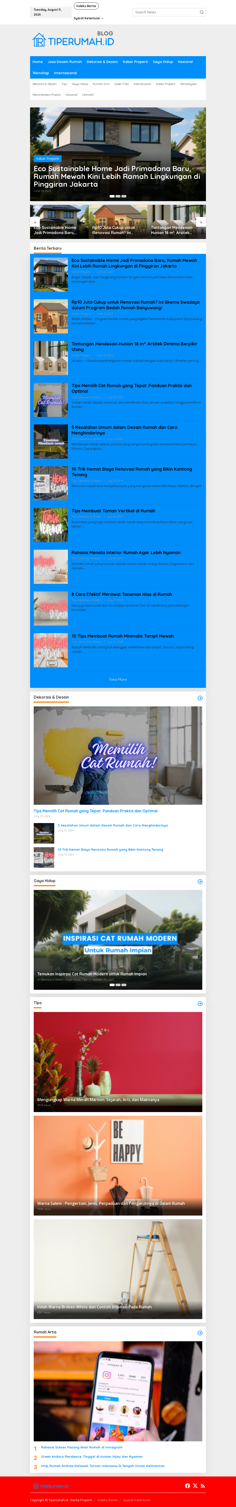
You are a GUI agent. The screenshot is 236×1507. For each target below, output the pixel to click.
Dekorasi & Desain (89, 397)
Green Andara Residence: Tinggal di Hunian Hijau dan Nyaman (92, 1456)
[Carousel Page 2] (118, 196)
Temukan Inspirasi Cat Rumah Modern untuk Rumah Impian (92, 973)
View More (118, 679)
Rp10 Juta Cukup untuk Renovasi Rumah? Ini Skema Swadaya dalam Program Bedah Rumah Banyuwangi (114, 230)
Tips (74, 397)
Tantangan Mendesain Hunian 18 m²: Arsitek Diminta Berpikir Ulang (172, 230)
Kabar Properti (47, 158)
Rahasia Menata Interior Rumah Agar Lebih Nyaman (126, 552)
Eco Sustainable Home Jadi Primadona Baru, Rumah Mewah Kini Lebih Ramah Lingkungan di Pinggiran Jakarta (117, 176)
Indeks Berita (108, 1500)
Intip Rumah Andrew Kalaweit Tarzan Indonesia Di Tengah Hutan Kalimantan (103, 1466)
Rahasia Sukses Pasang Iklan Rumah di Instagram (81, 1447)
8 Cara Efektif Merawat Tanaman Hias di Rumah (122, 594)
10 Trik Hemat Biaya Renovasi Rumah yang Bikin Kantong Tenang (110, 849)
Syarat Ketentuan (136, 1500)
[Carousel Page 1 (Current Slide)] (112, 196)
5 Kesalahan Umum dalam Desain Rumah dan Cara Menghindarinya (113, 825)
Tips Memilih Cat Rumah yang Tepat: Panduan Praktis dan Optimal (96, 810)
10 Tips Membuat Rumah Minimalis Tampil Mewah (123, 636)
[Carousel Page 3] (123, 196)
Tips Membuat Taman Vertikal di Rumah (113, 511)
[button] (202, 12)
